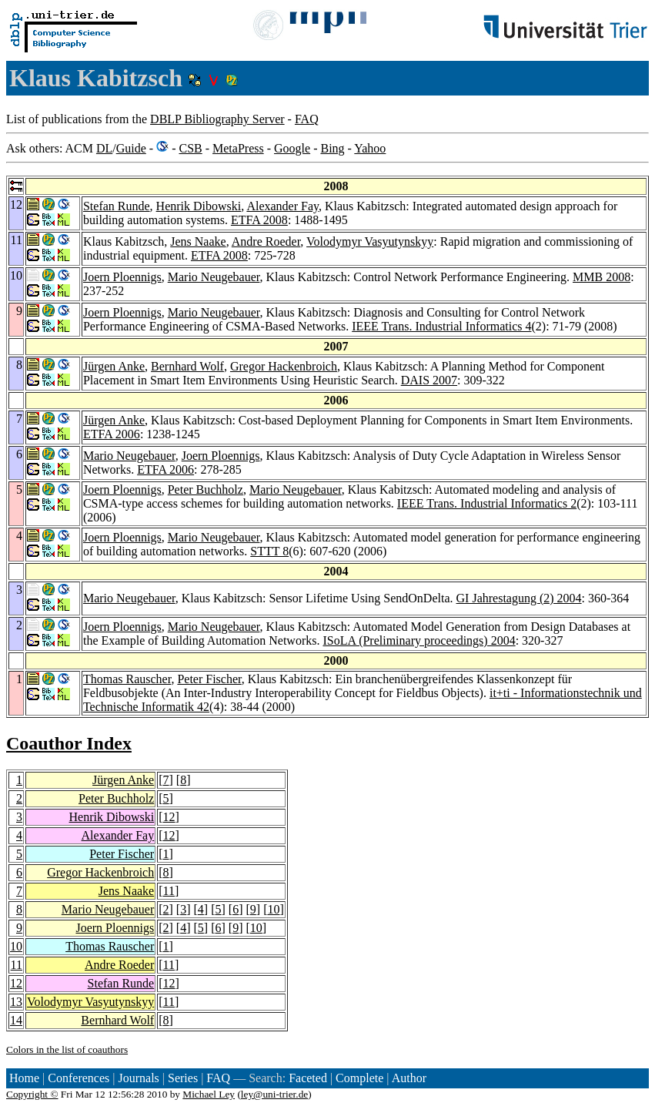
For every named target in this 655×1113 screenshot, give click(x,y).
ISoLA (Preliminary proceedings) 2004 (418, 640)
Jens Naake (198, 241)
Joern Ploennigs (122, 276)
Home (24, 1078)
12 (169, 816)
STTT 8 (269, 551)
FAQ (307, 119)
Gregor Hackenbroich (283, 366)
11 (169, 890)
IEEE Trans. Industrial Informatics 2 (486, 503)
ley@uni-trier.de (274, 1094)
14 (16, 1020)
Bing (332, 148)
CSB (190, 148)
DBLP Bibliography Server (217, 119)
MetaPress (238, 148)
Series (183, 1078)
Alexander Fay (282, 206)
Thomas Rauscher (127, 679)
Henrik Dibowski (199, 206)
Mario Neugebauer (214, 276)
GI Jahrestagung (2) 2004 (519, 598)
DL (104, 148)
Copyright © (32, 1094)
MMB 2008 (601, 276)
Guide (131, 148)
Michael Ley (208, 1094)
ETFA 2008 (259, 219)
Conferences (78, 1078)
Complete (359, 1078)
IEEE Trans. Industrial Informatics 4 (441, 326)
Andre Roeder (266, 241)
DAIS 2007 (429, 380)
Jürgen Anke (114, 366)
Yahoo (370, 148)
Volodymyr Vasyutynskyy (369, 241)
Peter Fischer (209, 679)
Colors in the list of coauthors (67, 1049)
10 (273, 909)
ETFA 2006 (111, 434)
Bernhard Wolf (187, 366)
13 (16, 1001)
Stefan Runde (116, 206)
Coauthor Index (69, 743)
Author (409, 1078)
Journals (138, 1078)
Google (292, 148)
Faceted (308, 1078)
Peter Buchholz (205, 489)
